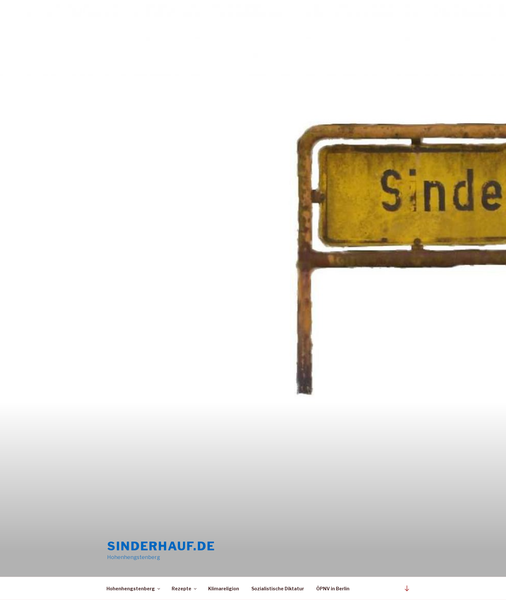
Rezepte (184, 588)
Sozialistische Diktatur (277, 588)
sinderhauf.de (161, 546)
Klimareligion (223, 588)
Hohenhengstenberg (133, 588)
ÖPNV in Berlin (332, 588)
